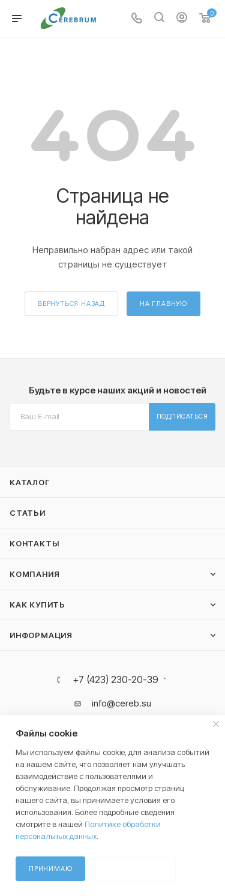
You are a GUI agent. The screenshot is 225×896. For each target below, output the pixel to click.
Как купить (37, 604)
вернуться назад (71, 303)
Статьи (28, 513)
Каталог (30, 482)
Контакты (34, 543)
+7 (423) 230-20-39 (115, 679)
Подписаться (182, 416)
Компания (34, 574)
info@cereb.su (121, 703)
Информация (41, 635)
